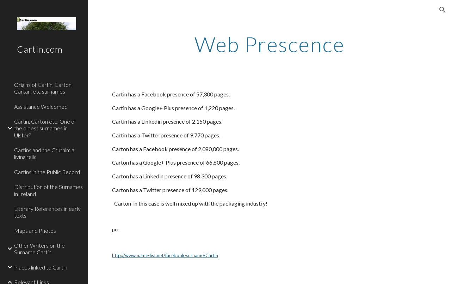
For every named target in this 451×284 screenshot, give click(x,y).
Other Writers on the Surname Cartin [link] (39, 248)
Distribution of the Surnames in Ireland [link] (48, 190)
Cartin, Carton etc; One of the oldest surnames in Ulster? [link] (45, 128)
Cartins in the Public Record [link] (47, 171)
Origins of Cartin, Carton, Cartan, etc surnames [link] (43, 88)
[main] (269, 44)
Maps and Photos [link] (35, 230)
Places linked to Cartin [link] (40, 267)
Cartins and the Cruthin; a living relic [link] (44, 153)
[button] (442, 9)
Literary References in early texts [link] (47, 212)
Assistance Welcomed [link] (41, 106)
